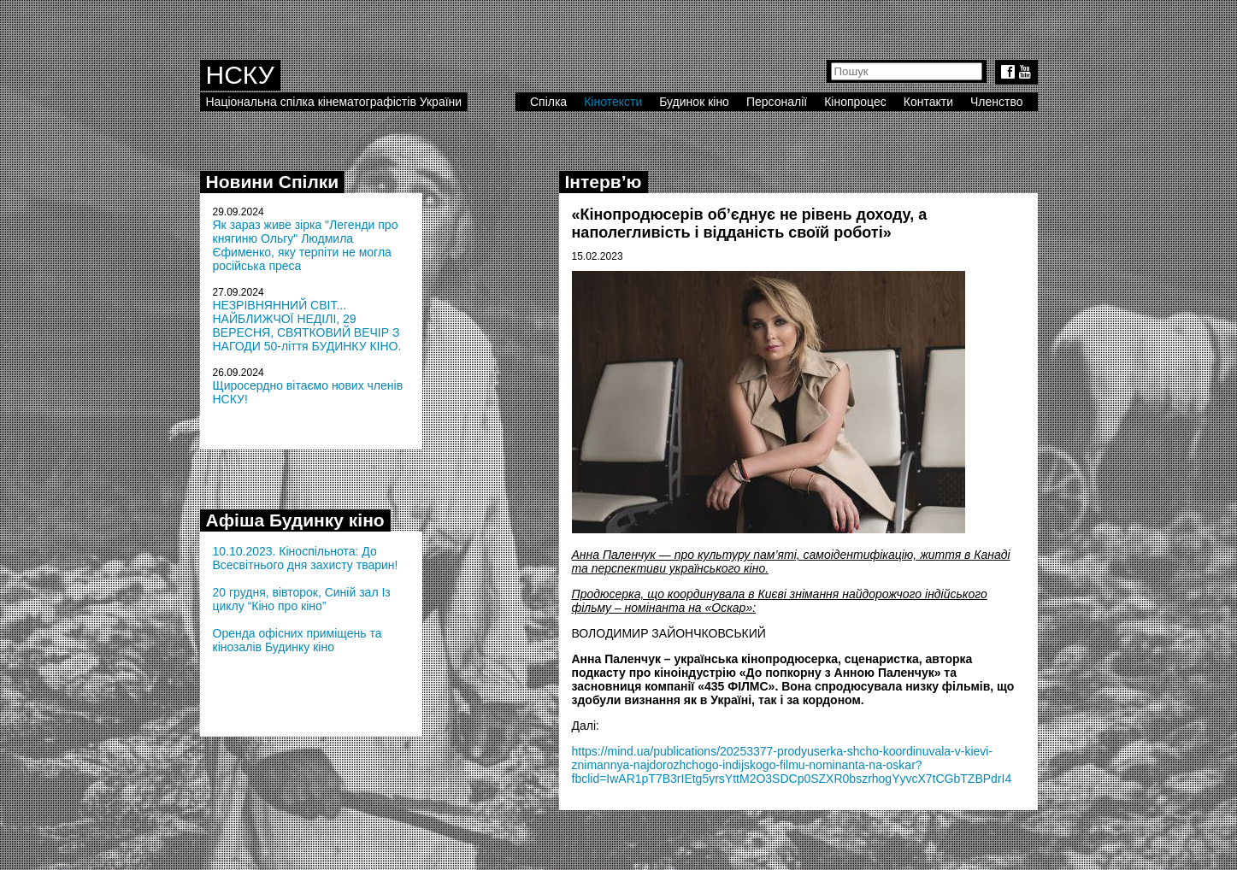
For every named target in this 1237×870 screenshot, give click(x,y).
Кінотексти (613, 102)
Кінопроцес (855, 102)
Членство (996, 102)
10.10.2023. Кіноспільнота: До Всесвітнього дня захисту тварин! (305, 558)
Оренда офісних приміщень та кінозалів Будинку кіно (297, 640)
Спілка (548, 102)
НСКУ (240, 75)
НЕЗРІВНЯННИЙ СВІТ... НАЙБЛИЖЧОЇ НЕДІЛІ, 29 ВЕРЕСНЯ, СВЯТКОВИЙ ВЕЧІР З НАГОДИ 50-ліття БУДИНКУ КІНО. (307, 325)
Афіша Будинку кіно (295, 520)
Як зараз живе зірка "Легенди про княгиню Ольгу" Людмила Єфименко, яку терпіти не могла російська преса (305, 245)
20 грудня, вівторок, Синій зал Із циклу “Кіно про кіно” (302, 599)
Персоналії (776, 102)
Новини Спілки (272, 181)
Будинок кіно (694, 102)
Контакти (928, 102)
